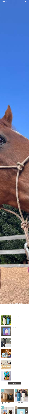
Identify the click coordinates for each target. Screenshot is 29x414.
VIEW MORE (14, 383)
